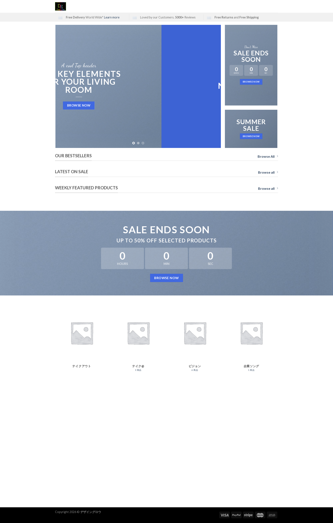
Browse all (268, 172)
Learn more (112, 17)
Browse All (268, 156)
